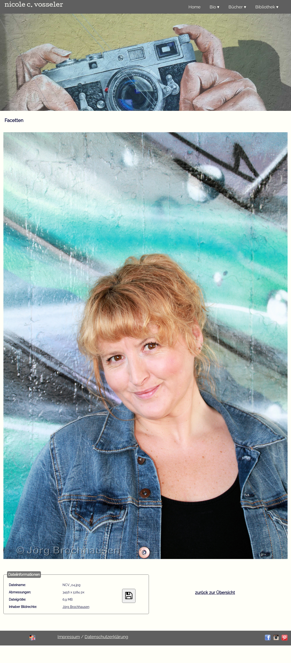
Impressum (69, 636)
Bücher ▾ (237, 6)
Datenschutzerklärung (106, 636)
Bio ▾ (214, 6)
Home (194, 6)
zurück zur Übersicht (215, 592)
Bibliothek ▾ (266, 6)
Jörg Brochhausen (76, 607)
